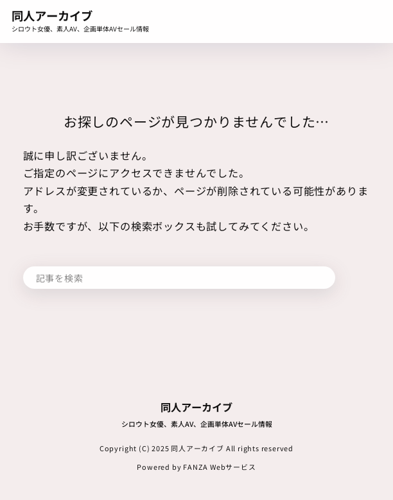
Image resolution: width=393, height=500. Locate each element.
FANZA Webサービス (219, 466)
